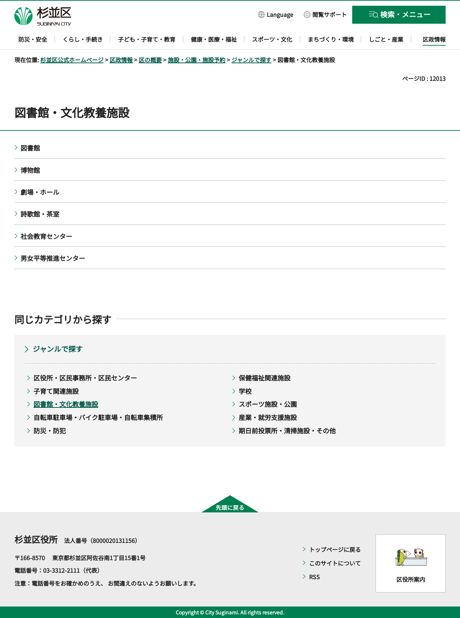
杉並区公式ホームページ (72, 59)
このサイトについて (335, 563)
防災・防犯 (49, 430)
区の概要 (150, 59)
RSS (314, 576)
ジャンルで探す (251, 59)
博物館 (30, 170)
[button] (275, 14)
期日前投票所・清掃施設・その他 (287, 430)
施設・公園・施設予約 (196, 59)
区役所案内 (410, 579)
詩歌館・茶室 (39, 213)
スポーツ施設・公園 (268, 404)
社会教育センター (46, 236)
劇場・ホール (39, 192)
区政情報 (121, 59)
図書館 (30, 147)
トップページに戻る (335, 549)
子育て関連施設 (56, 391)
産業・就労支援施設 (268, 417)
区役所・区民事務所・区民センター (85, 377)
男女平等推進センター (52, 258)
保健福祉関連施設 (264, 377)
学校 (245, 391)
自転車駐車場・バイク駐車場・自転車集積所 (98, 417)
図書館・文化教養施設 (65, 404)
